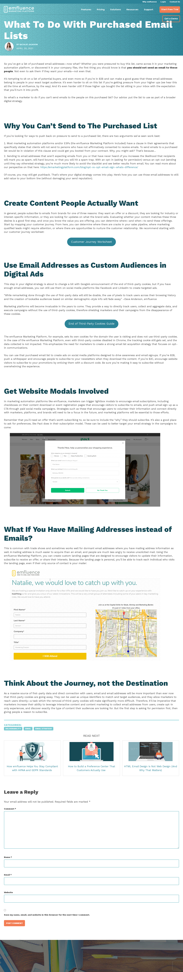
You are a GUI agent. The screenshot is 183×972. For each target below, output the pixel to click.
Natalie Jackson (31, 48)
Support (148, 9)
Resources (132, 9)
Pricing (101, 9)
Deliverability (15, 741)
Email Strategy (46, 741)
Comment (13, 821)
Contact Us (175, 2)
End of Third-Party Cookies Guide (91, 332)
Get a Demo (171, 18)
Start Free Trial (169, 9)
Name (11, 870)
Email (31, 741)
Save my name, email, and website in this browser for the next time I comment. (49, 927)
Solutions (115, 9)
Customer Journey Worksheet (91, 250)
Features (86, 9)
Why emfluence (149, 2)
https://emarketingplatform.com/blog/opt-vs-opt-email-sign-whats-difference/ (113, 176)
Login (163, 2)
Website (11, 905)
